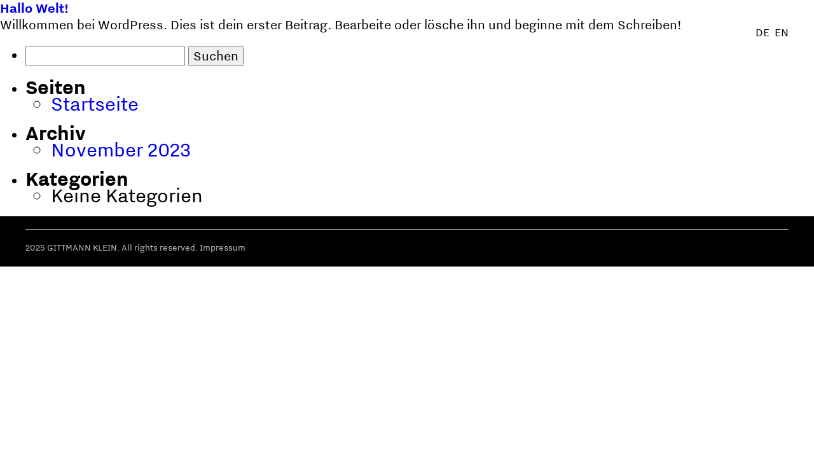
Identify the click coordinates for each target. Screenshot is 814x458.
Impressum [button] (222, 247)
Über (424, 435)
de (762, 32)
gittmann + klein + (121, 435)
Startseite (95, 103)
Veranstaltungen (685, 435)
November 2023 (121, 149)
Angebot (601, 435)
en (782, 32)
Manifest (539, 435)
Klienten (373, 435)
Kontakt (767, 435)
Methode (476, 435)
